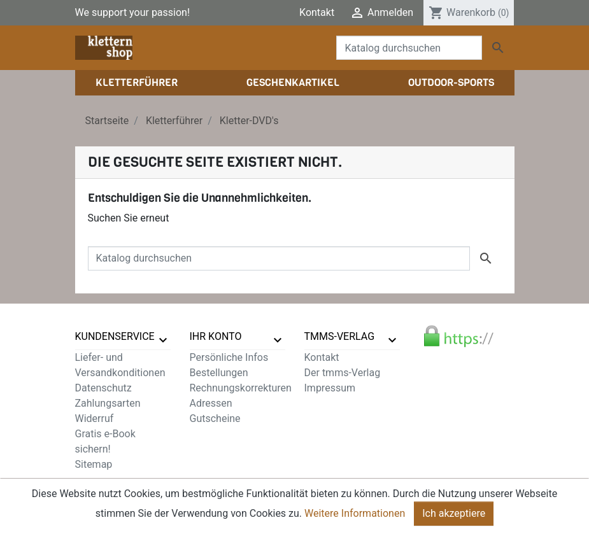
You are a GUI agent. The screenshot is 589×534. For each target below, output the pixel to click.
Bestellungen (219, 373)
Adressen (211, 403)
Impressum (330, 388)
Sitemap (94, 464)
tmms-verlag (339, 336)
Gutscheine (215, 418)
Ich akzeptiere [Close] (453, 516)
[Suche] (409, 48)
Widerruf (94, 418)
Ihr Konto (216, 336)
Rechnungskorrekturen (241, 388)
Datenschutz (103, 388)
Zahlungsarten (108, 403)
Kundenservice (115, 336)
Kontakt (316, 12)
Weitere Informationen (354, 516)
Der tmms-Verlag (342, 373)
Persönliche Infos (229, 357)
